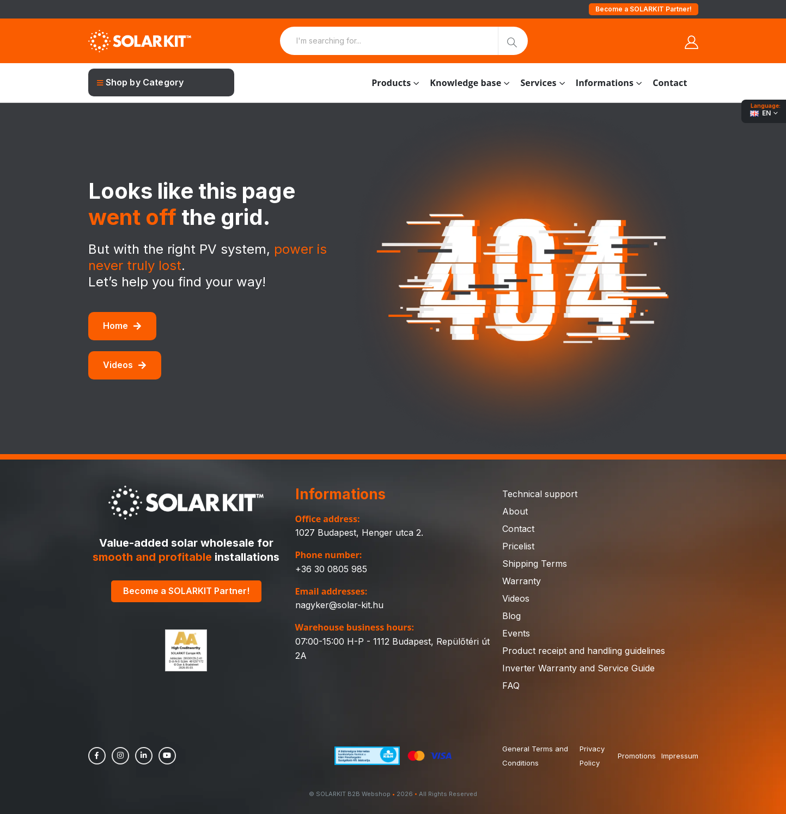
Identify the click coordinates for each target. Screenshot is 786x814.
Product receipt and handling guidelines (583, 650)
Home (122, 325)
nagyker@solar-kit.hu (339, 604)
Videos (124, 364)
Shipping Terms (534, 563)
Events (516, 633)
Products (391, 82)
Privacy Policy (592, 755)
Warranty (521, 581)
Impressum (679, 755)
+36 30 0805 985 (331, 569)
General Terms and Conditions (535, 755)
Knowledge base (465, 82)
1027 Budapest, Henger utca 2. (359, 532)
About (515, 511)
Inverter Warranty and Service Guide (578, 668)
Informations (604, 82)
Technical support (539, 493)
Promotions (637, 755)
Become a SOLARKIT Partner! (643, 9)
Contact (670, 82)
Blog (511, 615)
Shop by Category (140, 82)
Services (538, 82)
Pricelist (518, 546)
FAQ (511, 685)
